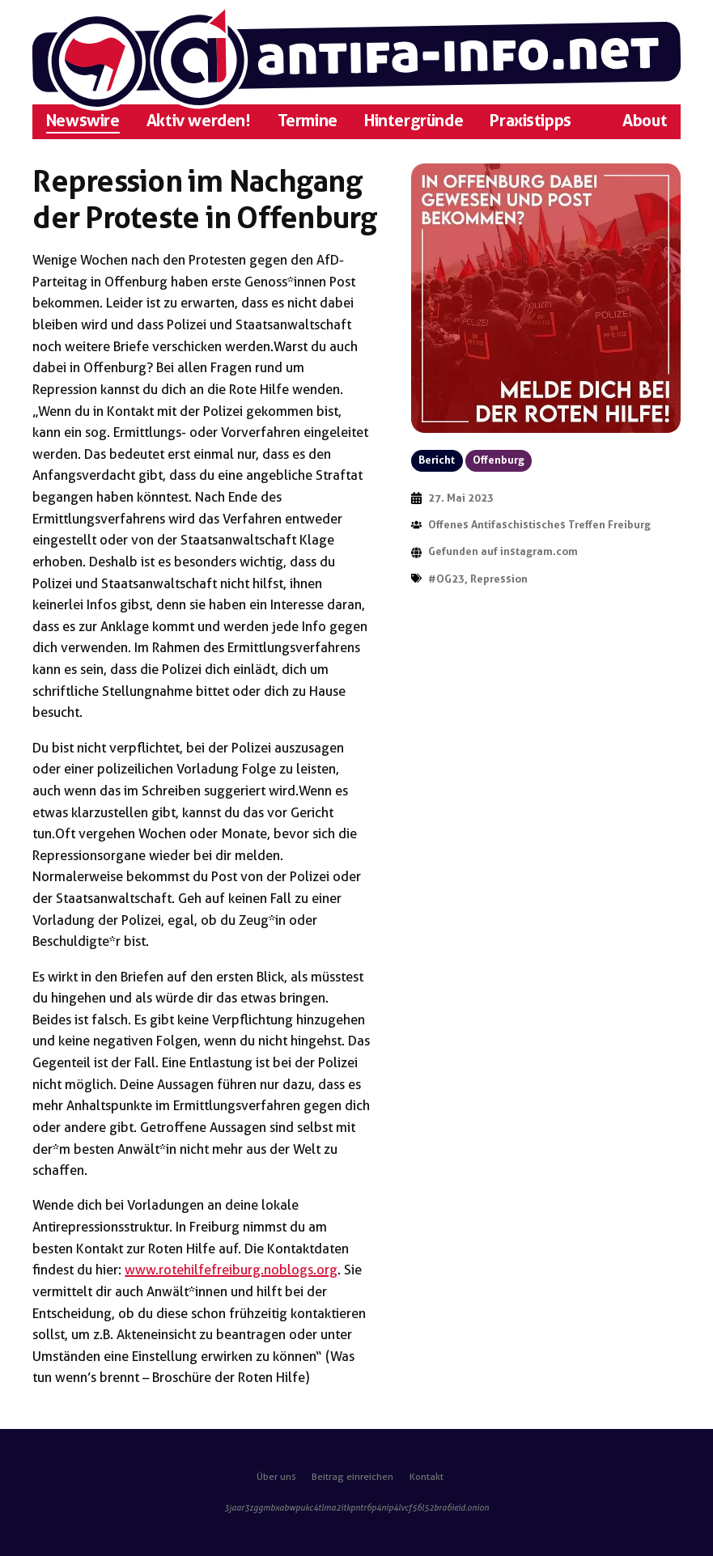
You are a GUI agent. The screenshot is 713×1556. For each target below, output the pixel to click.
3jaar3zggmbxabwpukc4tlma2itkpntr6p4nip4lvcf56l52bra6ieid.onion (356, 1508)
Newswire (83, 120)
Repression (499, 579)
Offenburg (498, 460)
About (644, 120)
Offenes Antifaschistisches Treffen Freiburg (539, 525)
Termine (307, 120)
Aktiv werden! (198, 120)
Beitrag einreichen (352, 1476)
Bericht (436, 460)
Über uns (276, 1476)
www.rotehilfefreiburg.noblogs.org (231, 1269)
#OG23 (446, 579)
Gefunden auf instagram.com (503, 551)
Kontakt (427, 1476)
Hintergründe (413, 120)
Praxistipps (530, 120)
